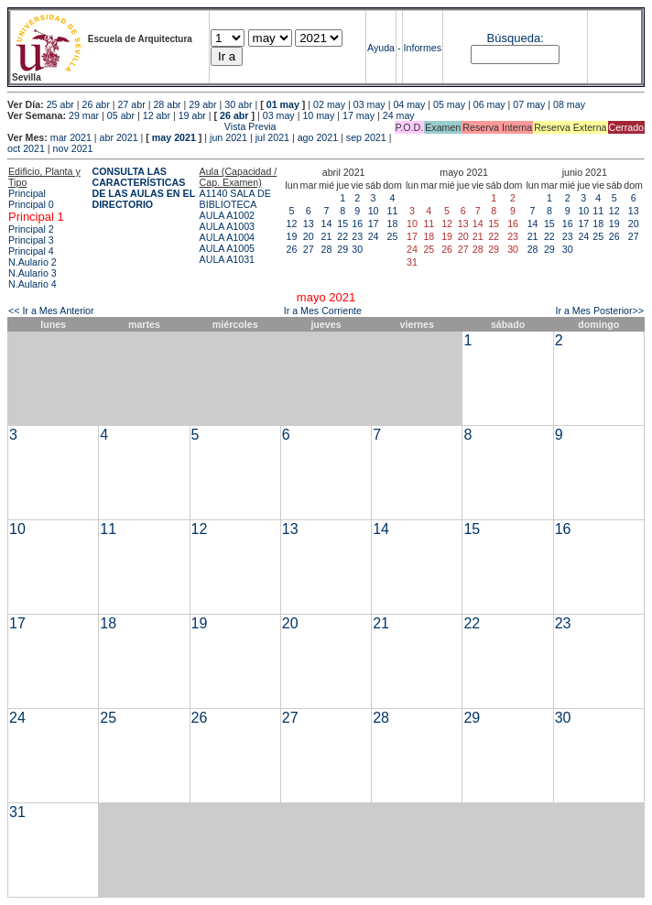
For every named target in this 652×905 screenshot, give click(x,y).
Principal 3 (31, 239)
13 (308, 223)
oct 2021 (26, 148)
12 (292, 223)
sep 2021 (366, 137)
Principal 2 (31, 229)
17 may (358, 115)
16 (357, 223)
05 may (449, 104)
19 (292, 236)
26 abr (96, 104)
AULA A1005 (227, 248)
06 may (489, 104)
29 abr (202, 104)
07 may (529, 104)
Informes (422, 47)
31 (17, 812)
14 (326, 223)
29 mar (84, 115)
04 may (409, 104)
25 (392, 236)
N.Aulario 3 (32, 272)
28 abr (166, 104)
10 (373, 210)
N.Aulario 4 (32, 283)
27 (308, 249)
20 (308, 236)
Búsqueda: (515, 38)
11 (392, 210)
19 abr (192, 115)
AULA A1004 (227, 237)
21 (326, 236)
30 (357, 249)
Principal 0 (31, 204)
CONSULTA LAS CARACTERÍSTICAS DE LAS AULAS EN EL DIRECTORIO (143, 188)
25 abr (60, 104)
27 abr (132, 104)
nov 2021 (73, 148)
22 (342, 236)
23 (357, 236)
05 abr (121, 115)
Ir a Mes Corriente (323, 310)
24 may (399, 115)
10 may (318, 115)
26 (292, 249)
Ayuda (381, 47)
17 (373, 223)
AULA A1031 (227, 259)
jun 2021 (228, 137)
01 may (282, 104)
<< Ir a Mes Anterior (51, 310)
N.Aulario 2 (32, 261)
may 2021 (174, 137)
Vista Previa (142, 126)
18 (392, 223)
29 (342, 249)
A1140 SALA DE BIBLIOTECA (235, 199)
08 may (569, 104)
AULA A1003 (227, 226)
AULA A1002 (227, 215)
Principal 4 (31, 250)
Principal (27, 193)
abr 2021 (119, 137)
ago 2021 (318, 137)
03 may (369, 104)
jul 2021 (272, 137)
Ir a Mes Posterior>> (599, 310)
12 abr (156, 115)
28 (326, 249)
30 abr (238, 104)
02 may (329, 104)
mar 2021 (71, 137)
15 (342, 223)
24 (373, 236)
